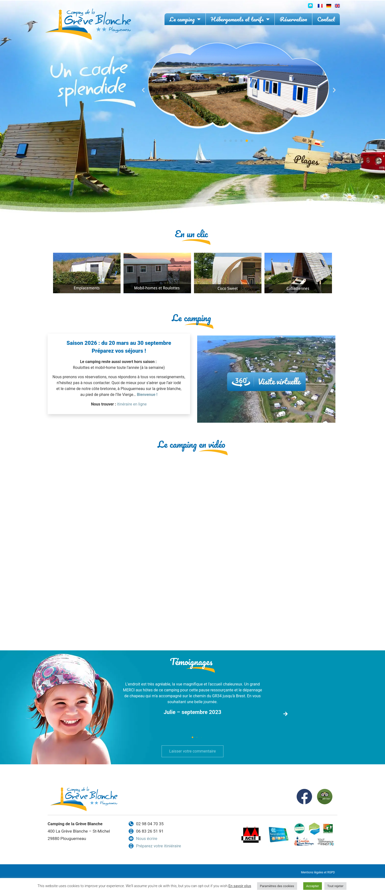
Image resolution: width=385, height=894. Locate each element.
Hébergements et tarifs (240, 19)
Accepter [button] (312, 886)
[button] (143, 90)
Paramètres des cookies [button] (277, 886)
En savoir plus (239, 886)
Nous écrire (146, 838)
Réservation (293, 19)
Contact (326, 19)
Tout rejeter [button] (335, 886)
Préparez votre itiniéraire (158, 845)
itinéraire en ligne (132, 404)
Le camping (185, 19)
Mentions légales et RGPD (318, 872)
